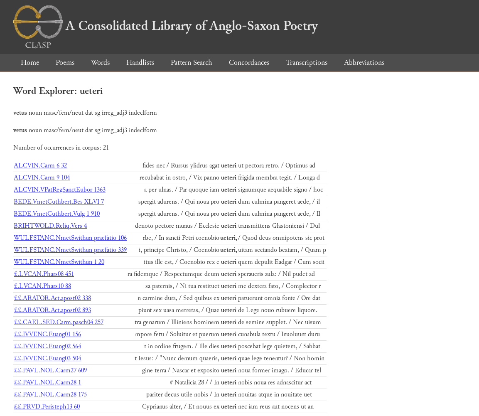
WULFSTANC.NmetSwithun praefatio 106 (70, 238)
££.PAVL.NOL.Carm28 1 (47, 382)
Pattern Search (191, 62)
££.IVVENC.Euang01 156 (47, 334)
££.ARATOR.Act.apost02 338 (52, 298)
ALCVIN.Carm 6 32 (40, 165)
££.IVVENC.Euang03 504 (47, 358)
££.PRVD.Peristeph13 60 (47, 406)
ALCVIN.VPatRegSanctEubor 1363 (60, 189)
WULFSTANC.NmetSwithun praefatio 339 (70, 250)
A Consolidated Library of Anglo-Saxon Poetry (165, 25)
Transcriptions (306, 62)
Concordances (249, 62)
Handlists (140, 62)
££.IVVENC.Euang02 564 (47, 346)
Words (100, 62)
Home (30, 62)
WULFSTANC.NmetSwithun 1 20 (59, 262)
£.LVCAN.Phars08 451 (44, 274)
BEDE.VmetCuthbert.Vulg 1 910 (57, 214)
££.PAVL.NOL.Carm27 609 (50, 370)
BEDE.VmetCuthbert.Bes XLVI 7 (59, 202)
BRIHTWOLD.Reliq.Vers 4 (50, 226)
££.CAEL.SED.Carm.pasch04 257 (58, 322)
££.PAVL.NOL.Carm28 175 (50, 394)
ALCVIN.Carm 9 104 (42, 177)
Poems (65, 62)
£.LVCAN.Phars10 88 (42, 286)
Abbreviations (364, 62)
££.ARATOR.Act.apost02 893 (52, 310)
